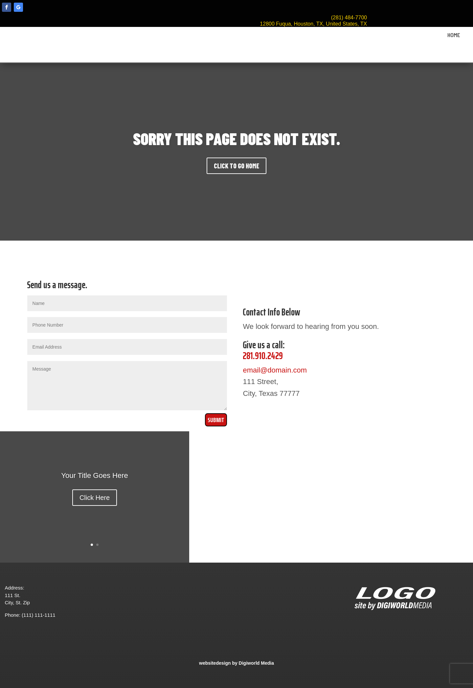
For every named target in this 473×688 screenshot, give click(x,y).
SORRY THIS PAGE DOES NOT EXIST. (236, 138)
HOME (453, 35)
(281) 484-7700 (349, 17)
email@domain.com (275, 370)
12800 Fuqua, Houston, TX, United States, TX (313, 24)
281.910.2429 (263, 355)
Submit (216, 420)
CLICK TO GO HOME (236, 166)
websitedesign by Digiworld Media (236, 663)
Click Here (94, 497)
